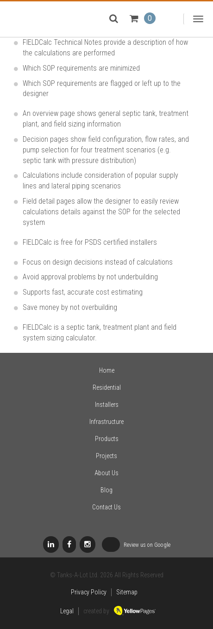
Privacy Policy (88, 592)
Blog (106, 490)
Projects (106, 456)
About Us (106, 473)
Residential (107, 387)
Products (107, 438)
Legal (67, 611)
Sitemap (127, 592)
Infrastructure (106, 421)
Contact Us (106, 507)
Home (106, 370)
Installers (107, 404)
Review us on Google (136, 545)
